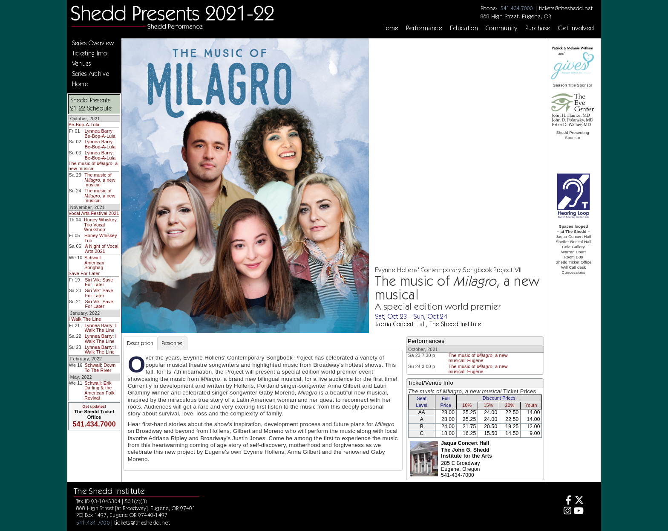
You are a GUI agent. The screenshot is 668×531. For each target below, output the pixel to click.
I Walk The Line (85, 319)
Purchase (538, 28)
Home (389, 28)
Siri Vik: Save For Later (99, 282)
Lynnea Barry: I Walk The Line (101, 328)
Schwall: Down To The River (100, 368)
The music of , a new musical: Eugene (478, 358)
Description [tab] (140, 343)
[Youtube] (578, 511)
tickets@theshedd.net (566, 8)
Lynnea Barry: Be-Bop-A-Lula (100, 133)
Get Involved (576, 28)
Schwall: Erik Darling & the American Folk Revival (99, 390)
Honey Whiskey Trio (100, 238)
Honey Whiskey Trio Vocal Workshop (100, 224)
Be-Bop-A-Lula (84, 124)
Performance (424, 28)
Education (464, 28)
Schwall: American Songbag (94, 262)
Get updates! (94, 406)
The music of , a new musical (93, 166)
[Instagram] (566, 511)
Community (502, 28)
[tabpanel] (263, 410)
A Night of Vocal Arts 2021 (101, 249)
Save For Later (84, 273)
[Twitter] (578, 501)
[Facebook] (566, 501)
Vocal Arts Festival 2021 (94, 213)
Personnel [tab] (172, 343)
